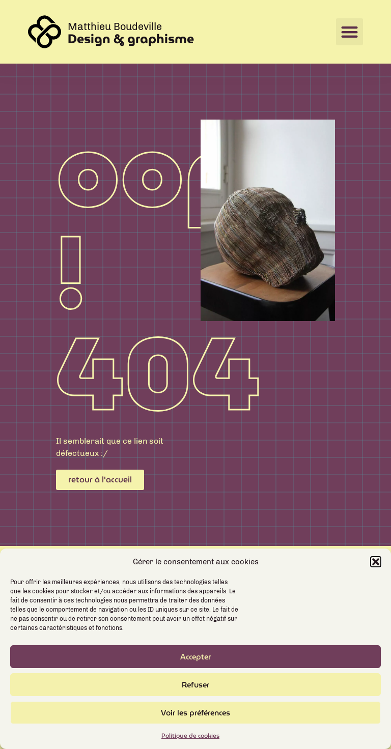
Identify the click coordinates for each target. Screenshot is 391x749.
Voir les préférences (195, 716)
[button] (376, 565)
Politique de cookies (190, 739)
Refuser (195, 688)
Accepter (195, 660)
